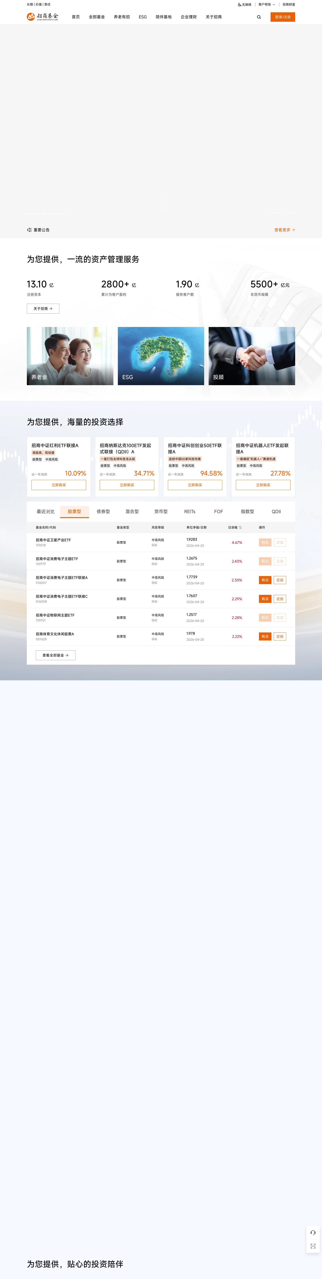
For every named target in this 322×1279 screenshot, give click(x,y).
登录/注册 (283, 17)
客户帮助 (267, 4)
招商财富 (289, 4)
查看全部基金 (55, 655)
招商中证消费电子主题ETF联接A (62, 577)
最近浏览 (46, 511)
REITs (189, 511)
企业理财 (189, 16)
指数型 (247, 511)
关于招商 (214, 16)
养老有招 (122, 16)
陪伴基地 (164, 16)
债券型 (103, 511)
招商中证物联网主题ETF (55, 615)
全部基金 (97, 16)
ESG (143, 16)
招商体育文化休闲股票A (55, 634)
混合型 (132, 511)
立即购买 (59, 485)
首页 (76, 16)
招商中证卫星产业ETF (53, 540)
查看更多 (284, 230)
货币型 (161, 511)
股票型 (74, 511)
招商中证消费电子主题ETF (57, 558)
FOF (218, 511)
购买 (265, 580)
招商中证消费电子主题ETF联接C (62, 596)
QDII (276, 511)
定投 (280, 580)
